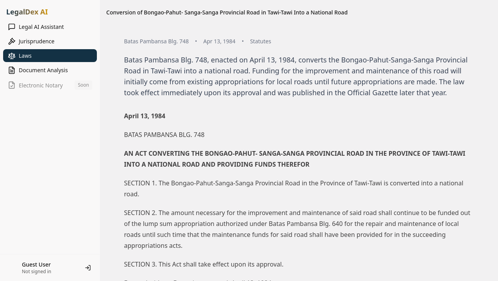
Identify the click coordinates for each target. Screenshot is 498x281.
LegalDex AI (27, 11)
